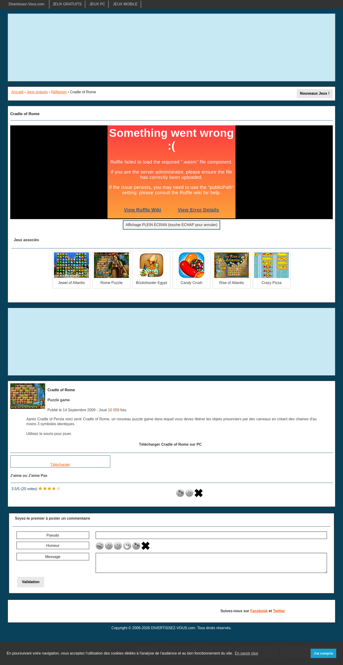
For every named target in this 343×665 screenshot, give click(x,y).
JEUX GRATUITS (67, 4)
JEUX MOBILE (125, 4)
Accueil (17, 92)
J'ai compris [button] (323, 653)
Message (52, 557)
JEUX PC (97, 4)
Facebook (259, 611)
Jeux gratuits (37, 92)
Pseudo (53, 535)
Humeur (52, 546)
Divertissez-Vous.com (26, 4)
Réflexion (59, 92)
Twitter (279, 611)
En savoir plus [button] (246, 653)
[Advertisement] (171, 47)
